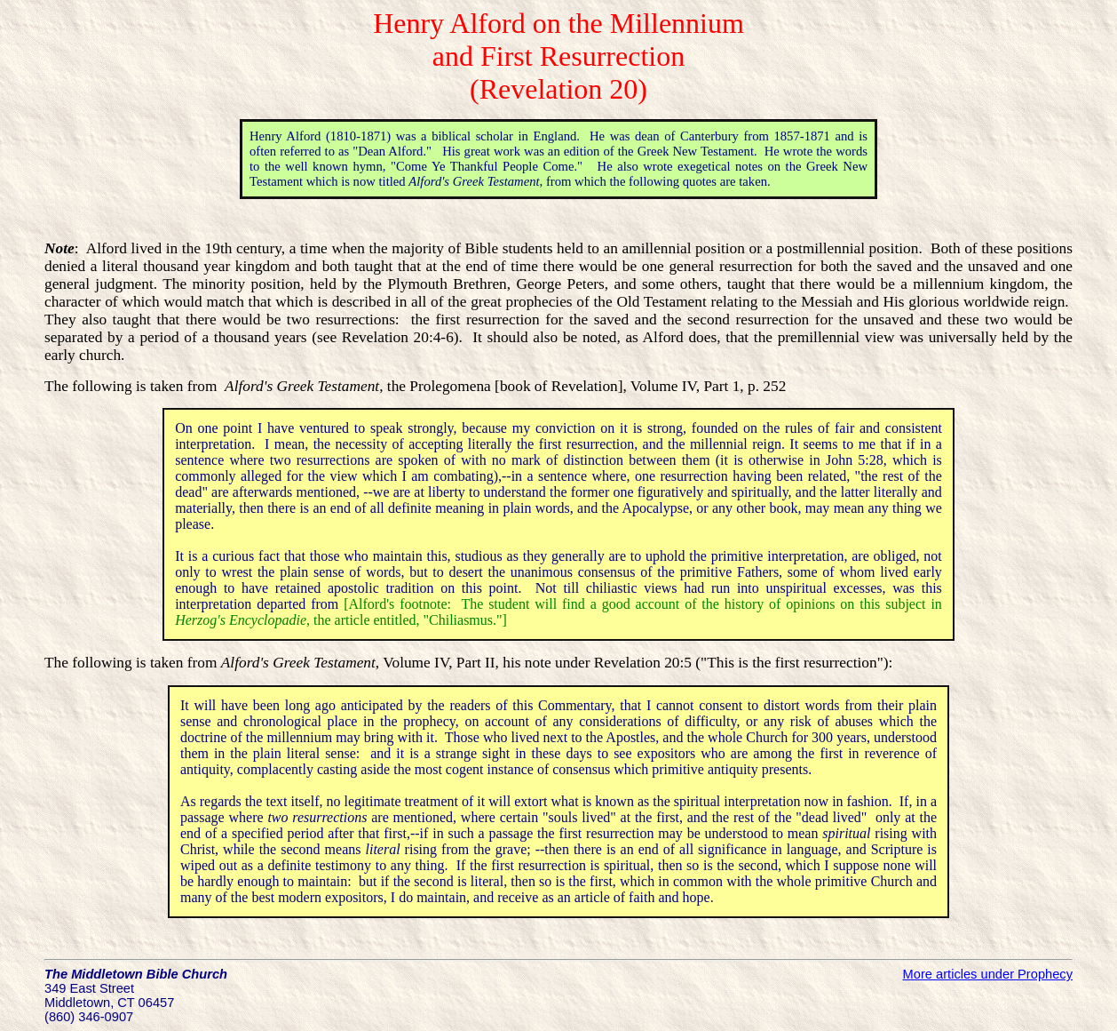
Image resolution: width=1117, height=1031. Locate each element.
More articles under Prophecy (988, 974)
